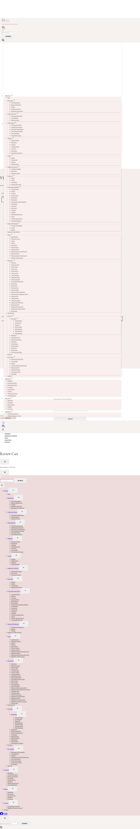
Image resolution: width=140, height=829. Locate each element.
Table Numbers (15, 146)
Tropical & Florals (15, 372)
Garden (13, 363)
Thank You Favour (16, 300)
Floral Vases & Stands (17, 131)
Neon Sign (14, 171)
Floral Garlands (15, 133)
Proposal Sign (14, 288)
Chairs (13, 180)
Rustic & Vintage (15, 369)
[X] (6, 21)
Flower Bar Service (12, 393)
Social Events (11, 389)
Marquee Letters (15, 173)
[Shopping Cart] (3, 27)
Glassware (14, 142)
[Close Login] (4, 472)
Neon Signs (14, 245)
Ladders (13, 212)
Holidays (10, 391)
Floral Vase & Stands (16, 153)
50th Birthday (18, 333)
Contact (8, 418)
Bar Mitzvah (14, 350)
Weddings (13, 335)
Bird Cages (14, 200)
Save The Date (15, 290)
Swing (12, 216)
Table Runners (15, 164)
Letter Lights (14, 273)
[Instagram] (8, 21)
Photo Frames (15, 247)
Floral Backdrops (15, 102)
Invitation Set (14, 271)
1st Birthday (18, 323)
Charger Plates (15, 140)
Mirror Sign (14, 283)
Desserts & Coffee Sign (17, 302)
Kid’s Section (11, 313)
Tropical (13, 193)
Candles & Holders (16, 169)
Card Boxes (14, 204)
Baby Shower (14, 344)
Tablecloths (14, 160)
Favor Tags (14, 269)
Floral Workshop (12, 395)
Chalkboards (14, 237)
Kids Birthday (18, 320)
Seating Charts (15, 249)
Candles (13, 144)
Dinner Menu (14, 267)
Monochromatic (15, 367)
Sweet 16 (17, 325)
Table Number (15, 298)
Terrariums (14, 151)
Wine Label (14, 311)
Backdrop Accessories (17, 111)
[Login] (3, 30)
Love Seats (14, 182)
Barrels (13, 191)
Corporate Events (12, 383)
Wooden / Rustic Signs (17, 258)
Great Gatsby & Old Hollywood (19, 365)
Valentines (14, 348)
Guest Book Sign (15, 277)
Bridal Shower (15, 346)
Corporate (14, 206)
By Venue (10, 409)
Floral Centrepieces (16, 125)
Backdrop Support (16, 109)
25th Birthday (18, 329)
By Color (10, 354)
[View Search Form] (3, 423)
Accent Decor (14, 195)
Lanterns (13, 149)
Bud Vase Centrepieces (17, 129)
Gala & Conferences (16, 339)
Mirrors (13, 243)
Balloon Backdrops (16, 105)
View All (10, 376)
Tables (13, 178)
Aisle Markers (14, 118)
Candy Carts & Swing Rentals (18, 202)
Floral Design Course (13, 413)
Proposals (14, 342)
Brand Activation (15, 337)
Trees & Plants (15, 189)
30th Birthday (18, 331)
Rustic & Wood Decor (16, 214)
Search (8, 36)
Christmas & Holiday (16, 352)
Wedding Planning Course (14, 416)
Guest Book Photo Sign (17, 281)
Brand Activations (12, 385)
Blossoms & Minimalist (17, 359)
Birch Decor (14, 197)
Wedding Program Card (17, 307)
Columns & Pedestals (16, 225)
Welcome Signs (15, 120)
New (9, 98)
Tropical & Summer (16, 221)
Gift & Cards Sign (15, 279)
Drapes (13, 107)
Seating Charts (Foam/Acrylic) (19, 251)
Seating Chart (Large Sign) (18, 292)
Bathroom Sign (15, 265)
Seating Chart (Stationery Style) (19, 294)
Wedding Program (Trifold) (18, 309)
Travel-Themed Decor (17, 218)
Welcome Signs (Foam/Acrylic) (19, 256)
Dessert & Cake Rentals (14, 232)
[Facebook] (3, 21)
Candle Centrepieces (16, 127)
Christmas (14, 208)
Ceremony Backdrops (17, 116)
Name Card (14, 286)
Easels (13, 228)
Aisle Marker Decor (16, 135)
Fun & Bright (14, 361)
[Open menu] (2, 485)
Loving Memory (15, 275)
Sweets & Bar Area (16, 184)
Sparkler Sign (14, 296)
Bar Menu (13, 262)
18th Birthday (18, 327)
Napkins (13, 162)
